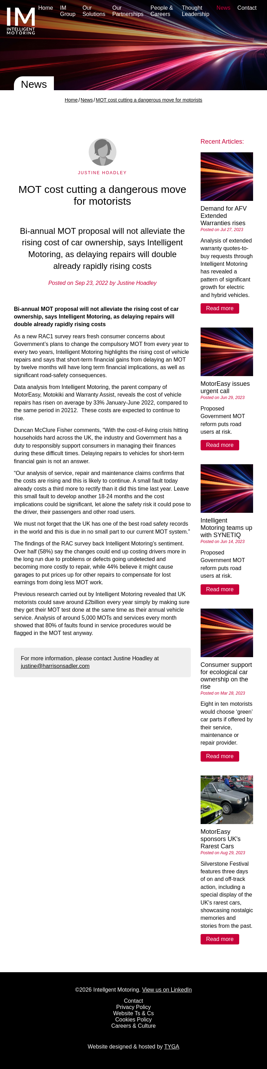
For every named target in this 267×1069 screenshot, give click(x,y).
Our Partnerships (128, 11)
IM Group (67, 11)
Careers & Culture (133, 1026)
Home (45, 8)
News (223, 8)
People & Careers (162, 11)
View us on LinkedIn (167, 990)
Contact (247, 8)
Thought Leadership (195, 11)
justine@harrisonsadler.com (55, 666)
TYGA (171, 1047)
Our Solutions (93, 11)
